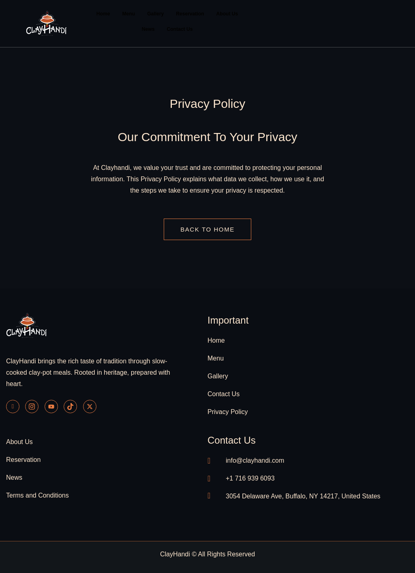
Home (103, 14)
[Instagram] (32, 406)
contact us (232, 439)
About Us (226, 14)
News (148, 29)
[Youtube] (51, 406)
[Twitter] (89, 406)
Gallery (156, 14)
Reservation (190, 14)
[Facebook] (12, 406)
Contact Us (180, 29)
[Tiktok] (70, 406)
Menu (128, 14)
